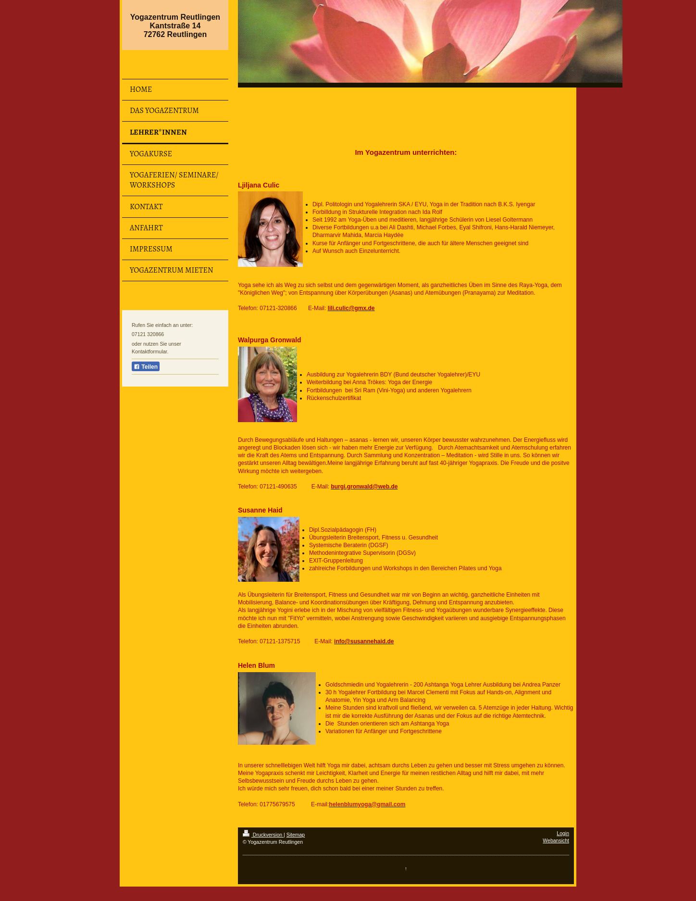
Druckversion (263, 835)
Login (563, 833)
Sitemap (295, 835)
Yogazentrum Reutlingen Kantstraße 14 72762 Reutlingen (175, 25)
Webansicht (556, 840)
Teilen (146, 366)
